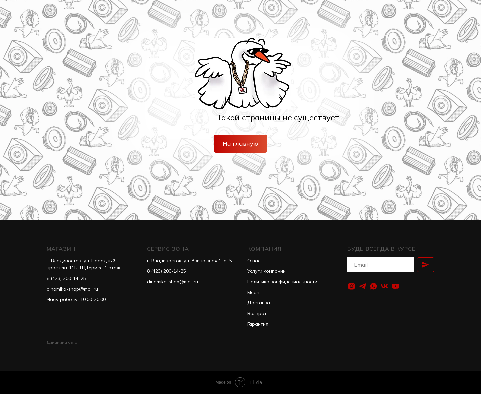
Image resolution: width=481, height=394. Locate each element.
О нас (253, 261)
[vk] (384, 286)
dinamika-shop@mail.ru (72, 289)
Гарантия (257, 324)
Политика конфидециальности (282, 282)
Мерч (253, 292)
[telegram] (362, 286)
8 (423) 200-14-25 (66, 278)
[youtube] (395, 286)
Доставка (258, 303)
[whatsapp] (373, 286)
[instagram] (351, 286)
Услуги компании (266, 271)
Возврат (257, 313)
